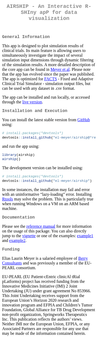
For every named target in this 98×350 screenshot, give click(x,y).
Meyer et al (60, 73)
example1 (85, 244)
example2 (17, 249)
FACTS (50, 83)
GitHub (83, 125)
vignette (29, 244)
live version (32, 106)
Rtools (7, 207)
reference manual (40, 235)
